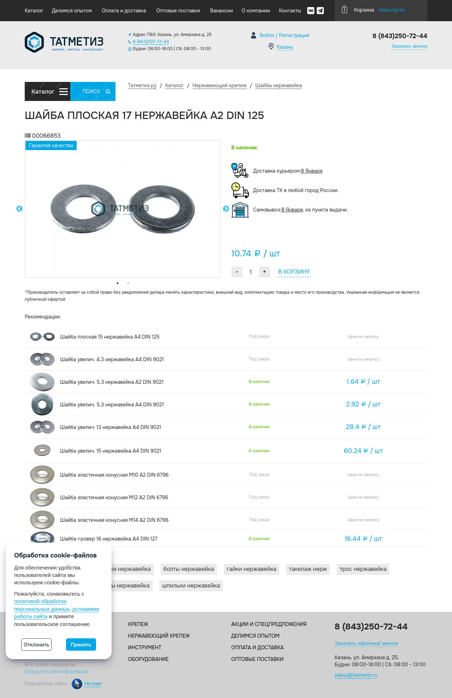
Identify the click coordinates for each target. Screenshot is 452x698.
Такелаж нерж (308, 569)
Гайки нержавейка (251, 569)
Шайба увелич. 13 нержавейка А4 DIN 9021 (110, 427)
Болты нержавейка (188, 569)
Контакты (290, 10)
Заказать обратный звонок (366, 643)
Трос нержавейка (363, 569)
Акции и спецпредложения (269, 624)
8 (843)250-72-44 (151, 41)
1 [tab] (117, 283)
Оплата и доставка (124, 10)
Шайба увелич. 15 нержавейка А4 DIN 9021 (110, 451)
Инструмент (144, 647)
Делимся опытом (72, 10)
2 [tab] (128, 283)
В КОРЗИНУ (294, 271)
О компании (256, 10)
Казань (284, 47)
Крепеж (138, 624)
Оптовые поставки (178, 10)
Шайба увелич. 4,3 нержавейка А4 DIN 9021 (112, 359)
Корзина (373, 9)
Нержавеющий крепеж (159, 636)
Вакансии (221, 10)
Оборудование (148, 659)
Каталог (34, 10)
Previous (19, 209)
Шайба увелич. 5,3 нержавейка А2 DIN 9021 (111, 382)
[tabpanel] (123, 209)
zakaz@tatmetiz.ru (356, 675)
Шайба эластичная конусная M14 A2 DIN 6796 (114, 520)
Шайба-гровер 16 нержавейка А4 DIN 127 (108, 539)
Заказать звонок (409, 46)
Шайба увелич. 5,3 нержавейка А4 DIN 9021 (112, 404)
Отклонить (36, 645)
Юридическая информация (57, 671)
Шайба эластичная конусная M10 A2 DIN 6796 (114, 475)
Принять (81, 645)
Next (226, 209)
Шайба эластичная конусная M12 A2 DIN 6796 (114, 497)
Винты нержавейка (124, 585)
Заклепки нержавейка (121, 569)
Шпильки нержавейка (191, 585)
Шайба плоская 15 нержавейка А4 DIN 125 (110, 337)
